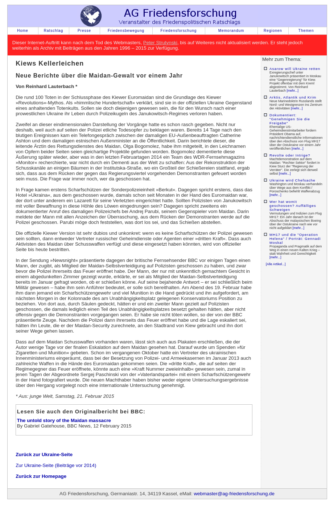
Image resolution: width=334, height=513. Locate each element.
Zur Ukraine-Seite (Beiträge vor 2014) (56, 465)
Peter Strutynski (160, 42)
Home (22, 31)
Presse (84, 31)
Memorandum (231, 31)
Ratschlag (53, 31)
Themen (306, 31)
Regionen (273, 31)
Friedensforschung (179, 31)
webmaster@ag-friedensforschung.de (234, 493)
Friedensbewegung (126, 31)
